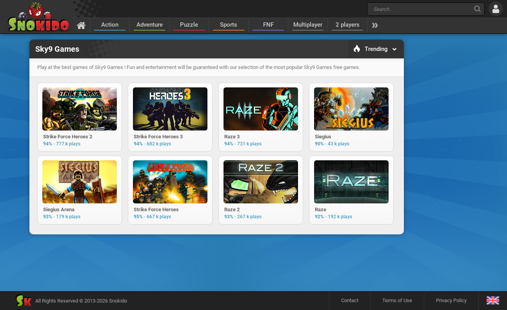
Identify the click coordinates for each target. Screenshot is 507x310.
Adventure (149, 24)
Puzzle (189, 24)
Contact (349, 300)
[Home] (81, 25)
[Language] (492, 301)
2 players (348, 24)
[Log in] (496, 9)
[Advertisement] (216, 262)
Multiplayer (307, 24)
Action (109, 24)
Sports (228, 24)
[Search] (477, 8)
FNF (268, 24)
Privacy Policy (451, 300)
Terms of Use (397, 300)
